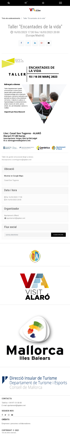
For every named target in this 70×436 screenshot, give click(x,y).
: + (8, 403)
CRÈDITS (5, 419)
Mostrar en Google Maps (13, 176)
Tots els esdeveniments (11, 18)
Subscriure (58, 235)
